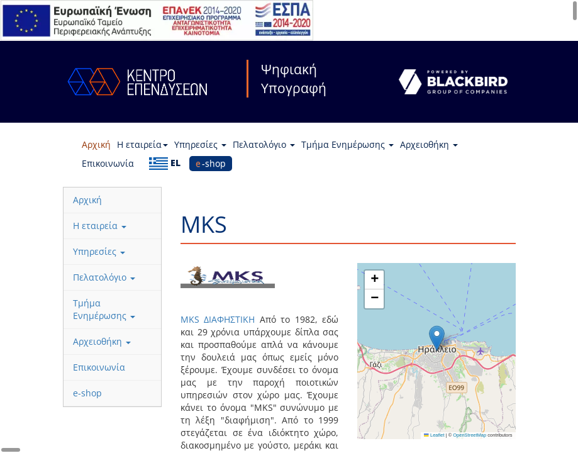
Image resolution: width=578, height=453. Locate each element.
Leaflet (434, 435)
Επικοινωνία (108, 163)
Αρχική (96, 144)
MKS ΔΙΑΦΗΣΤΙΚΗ (220, 319)
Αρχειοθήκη (429, 144)
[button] (437, 338)
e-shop (211, 163)
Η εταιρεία (142, 144)
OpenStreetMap (469, 435)
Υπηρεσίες (200, 144)
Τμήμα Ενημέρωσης (347, 144)
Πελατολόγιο (264, 144)
